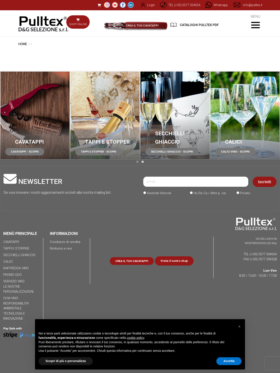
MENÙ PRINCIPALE (20, 233)
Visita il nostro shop (174, 260)
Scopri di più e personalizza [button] (66, 361)
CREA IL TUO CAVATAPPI (142, 25)
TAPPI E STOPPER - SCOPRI (98, 151)
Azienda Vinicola (157, 193)
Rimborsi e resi (61, 248)
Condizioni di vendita (65, 242)
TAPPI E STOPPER (107, 142)
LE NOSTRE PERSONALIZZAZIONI (18, 289)
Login (145, 5)
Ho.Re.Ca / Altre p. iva (208, 193)
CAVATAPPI (29, 142)
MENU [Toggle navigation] (255, 21)
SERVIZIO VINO (13, 281)
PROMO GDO (12, 275)
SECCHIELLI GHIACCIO (19, 255)
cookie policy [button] (135, 338)
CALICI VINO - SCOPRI (235, 151)
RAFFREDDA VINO (16, 268)
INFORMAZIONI (64, 233)
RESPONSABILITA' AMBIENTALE (16, 305)
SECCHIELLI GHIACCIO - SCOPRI (172, 151)
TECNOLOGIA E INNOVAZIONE (14, 315)
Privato (243, 193)
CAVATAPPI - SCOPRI (25, 151)
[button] (137, 162)
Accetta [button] (228, 361)
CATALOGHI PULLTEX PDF (194, 25)
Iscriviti (264, 181)
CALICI (233, 142)
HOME (22, 44)
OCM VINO (10, 298)
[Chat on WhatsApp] (214, 5)
